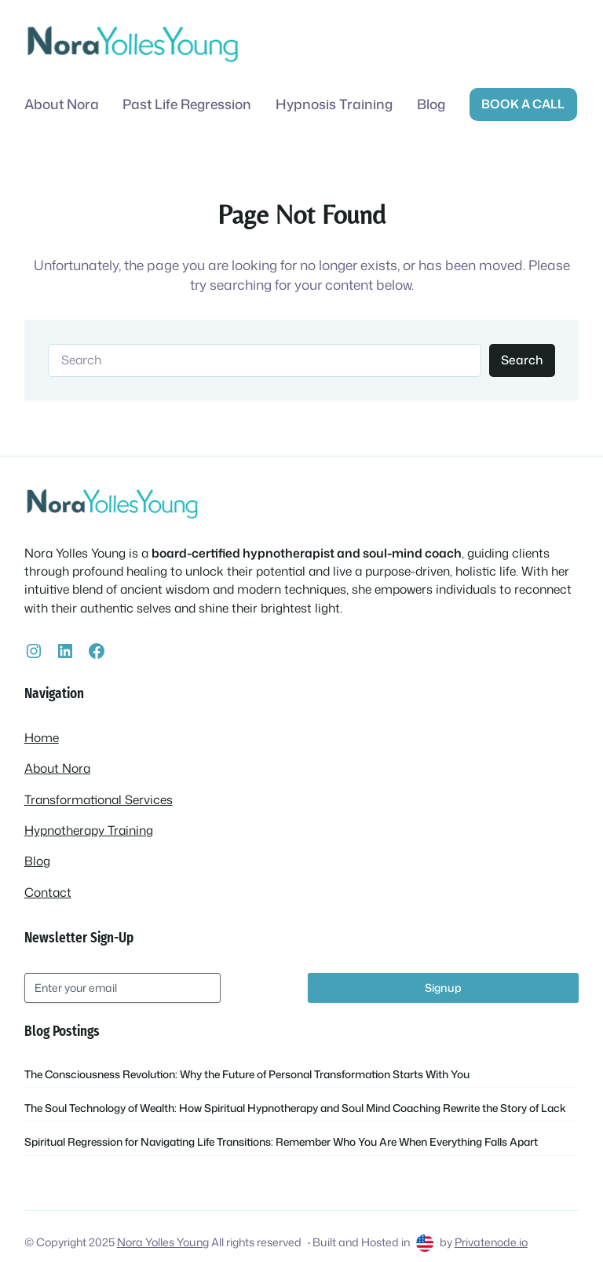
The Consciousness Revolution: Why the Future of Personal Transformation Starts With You (247, 1073)
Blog (37, 860)
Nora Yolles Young (163, 1242)
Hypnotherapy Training (88, 830)
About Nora (57, 768)
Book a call (523, 103)
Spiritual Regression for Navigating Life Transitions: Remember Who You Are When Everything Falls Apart (281, 1141)
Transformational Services (98, 799)
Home (41, 737)
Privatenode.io (491, 1242)
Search (522, 359)
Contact (47, 892)
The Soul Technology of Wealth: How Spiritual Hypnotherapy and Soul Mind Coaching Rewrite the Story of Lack (295, 1107)
